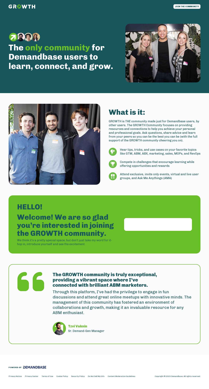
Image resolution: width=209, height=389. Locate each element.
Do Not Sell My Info (96, 377)
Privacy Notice (15, 377)
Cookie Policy (62, 377)
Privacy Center (31, 377)
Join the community (184, 6)
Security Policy (78, 377)
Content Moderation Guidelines (121, 377)
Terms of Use (47, 377)
